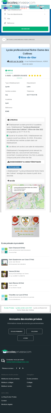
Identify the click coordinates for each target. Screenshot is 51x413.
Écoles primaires (32, 379)
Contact (3, 401)
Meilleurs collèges (7, 382)
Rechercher (26, 29)
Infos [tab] (9, 70)
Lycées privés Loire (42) (24, 308)
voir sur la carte (15, 61)
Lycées (25, 338)
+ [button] (9, 186)
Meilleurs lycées (6, 386)
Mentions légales (7, 404)
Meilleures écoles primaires (10, 379)
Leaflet (17, 208)
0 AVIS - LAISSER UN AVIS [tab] (23, 75)
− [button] (9, 189)
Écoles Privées (9, 308)
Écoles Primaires (16, 331)
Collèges (34, 331)
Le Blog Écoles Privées (9, 397)
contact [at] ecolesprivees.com (17, 362)
